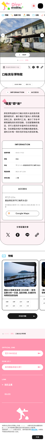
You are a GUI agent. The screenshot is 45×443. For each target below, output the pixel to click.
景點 (26, 60)
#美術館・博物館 (17, 84)
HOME (21, 60)
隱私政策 (34, 430)
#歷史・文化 (28, 84)
